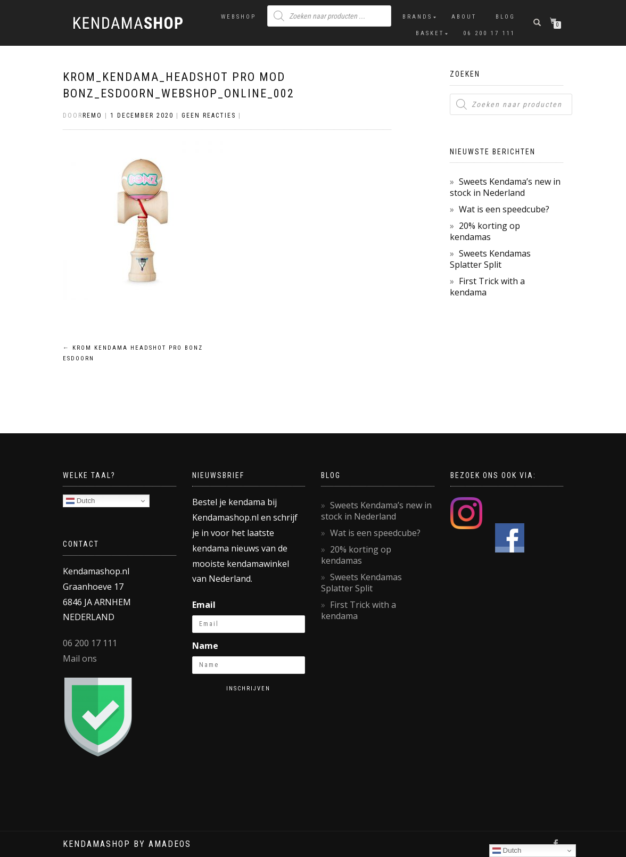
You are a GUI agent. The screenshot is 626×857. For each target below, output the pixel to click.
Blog (505, 16)
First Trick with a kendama (487, 286)
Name (205, 646)
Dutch (80, 501)
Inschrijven (248, 688)
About (463, 16)
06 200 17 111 (489, 33)
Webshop (238, 16)
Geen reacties (209, 115)
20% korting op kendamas (485, 231)
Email (204, 605)
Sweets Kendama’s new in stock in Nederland (505, 187)
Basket (430, 33)
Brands (417, 16)
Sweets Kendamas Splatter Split (490, 259)
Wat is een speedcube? (504, 209)
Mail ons (80, 658)
